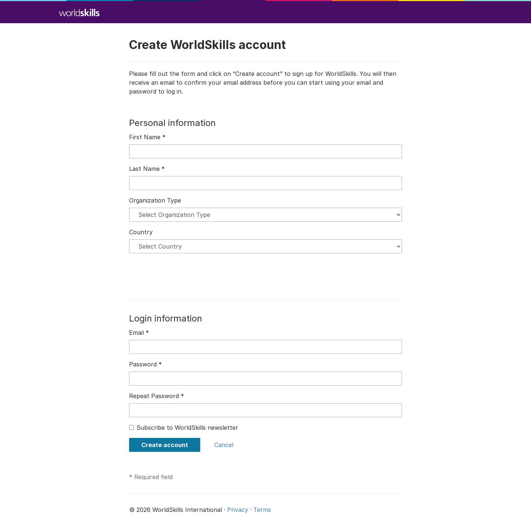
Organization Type (155, 200)
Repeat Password (156, 396)
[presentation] (185, 273)
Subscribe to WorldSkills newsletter (187, 427)
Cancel (223, 445)
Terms (262, 509)
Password (145, 364)
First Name (147, 137)
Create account (164, 445)
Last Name (147, 168)
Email (139, 332)
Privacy (237, 509)
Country (141, 232)
